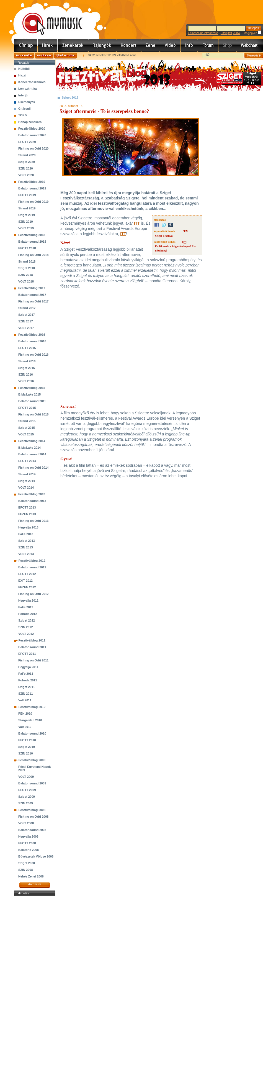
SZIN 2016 (25, 374)
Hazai (22, 75)
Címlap (26, 45)
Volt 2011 (25, 700)
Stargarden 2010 (30, 720)
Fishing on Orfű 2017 (33, 301)
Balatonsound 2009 (32, 783)
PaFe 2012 (25, 607)
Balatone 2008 (28, 849)
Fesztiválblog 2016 (31, 334)
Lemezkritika (27, 88)
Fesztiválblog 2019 (31, 181)
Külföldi (24, 68)
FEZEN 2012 (27, 587)
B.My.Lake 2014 (29, 447)
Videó (170, 45)
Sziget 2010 (26, 746)
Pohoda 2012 (27, 613)
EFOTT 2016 (27, 348)
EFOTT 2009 (27, 790)
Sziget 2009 (26, 796)
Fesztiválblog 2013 (31, 494)
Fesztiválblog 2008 (32, 810)
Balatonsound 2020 (32, 135)
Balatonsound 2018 (32, 241)
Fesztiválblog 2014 (31, 441)
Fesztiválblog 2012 (32, 560)
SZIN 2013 (25, 547)
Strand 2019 (26, 208)
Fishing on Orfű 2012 (33, 594)
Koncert (128, 45)
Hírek (48, 45)
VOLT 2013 (26, 554)
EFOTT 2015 (27, 407)
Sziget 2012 (26, 620)
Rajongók (102, 45)
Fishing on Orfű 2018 (33, 254)
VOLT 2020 (26, 175)
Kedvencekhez (24, 55)
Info (189, 45)
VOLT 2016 (26, 381)
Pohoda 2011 (27, 680)
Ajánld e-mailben (65, 55)
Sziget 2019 (26, 215)
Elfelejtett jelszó (230, 33)
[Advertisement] (34, 980)
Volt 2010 (25, 726)
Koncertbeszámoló (31, 82)
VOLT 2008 (26, 823)
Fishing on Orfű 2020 (33, 148)
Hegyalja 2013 (28, 527)
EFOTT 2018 (27, 248)
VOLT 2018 (26, 281)
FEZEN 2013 (27, 514)
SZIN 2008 (25, 869)
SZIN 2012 (25, 627)
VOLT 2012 (26, 633)
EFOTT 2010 (27, 740)
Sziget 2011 (26, 687)
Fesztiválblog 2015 (31, 387)
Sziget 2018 (26, 268)
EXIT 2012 (25, 580)
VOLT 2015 (26, 434)
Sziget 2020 (26, 161)
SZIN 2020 (25, 168)
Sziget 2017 (26, 314)
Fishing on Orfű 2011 (33, 660)
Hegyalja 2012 (28, 600)
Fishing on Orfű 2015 (33, 414)
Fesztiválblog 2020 (31, 128)
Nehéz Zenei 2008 (31, 876)
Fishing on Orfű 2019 (33, 201)
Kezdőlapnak (44, 55)
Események (26, 102)
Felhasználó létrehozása (203, 33)
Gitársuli (24, 108)
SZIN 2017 (25, 321)
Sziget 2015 (26, 427)
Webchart (250, 45)
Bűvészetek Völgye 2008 (35, 856)
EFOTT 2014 (27, 461)
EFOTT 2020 (27, 141)
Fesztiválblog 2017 (31, 288)
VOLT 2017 (26, 328)
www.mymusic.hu (48, 18)
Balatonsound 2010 (32, 733)
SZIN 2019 (25, 221)
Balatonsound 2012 (32, 567)
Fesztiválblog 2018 (31, 235)
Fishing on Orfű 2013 (33, 520)
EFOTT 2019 (27, 195)
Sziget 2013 (26, 540)
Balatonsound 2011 (32, 647)
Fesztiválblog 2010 (32, 707)
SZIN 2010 (25, 753)
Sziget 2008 (26, 863)
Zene (150, 45)
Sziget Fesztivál (164, 235)
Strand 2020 (26, 155)
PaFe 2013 (25, 534)
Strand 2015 (26, 421)
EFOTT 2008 (27, 843)
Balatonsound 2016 (32, 341)
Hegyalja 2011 (28, 667)
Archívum (34, 884)
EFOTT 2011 (27, 653)
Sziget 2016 (26, 367)
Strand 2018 (26, 261)
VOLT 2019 (26, 228)
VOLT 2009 (26, 776)
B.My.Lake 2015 (29, 394)
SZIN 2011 (25, 693)
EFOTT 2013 (27, 507)
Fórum (208, 45)
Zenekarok (73, 45)
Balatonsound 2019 (32, 188)
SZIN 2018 (25, 274)
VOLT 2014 (26, 487)
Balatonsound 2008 (32, 830)
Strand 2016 (26, 361)
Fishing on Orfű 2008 (33, 816)
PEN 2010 (25, 713)
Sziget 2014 (26, 481)
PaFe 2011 (25, 673)
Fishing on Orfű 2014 (33, 467)
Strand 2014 (26, 474)
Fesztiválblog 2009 (32, 760)
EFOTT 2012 (27, 574)
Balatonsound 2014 (32, 454)
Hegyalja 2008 (28, 836)
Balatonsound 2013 (32, 500)
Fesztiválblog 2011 (32, 640)
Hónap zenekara (30, 122)
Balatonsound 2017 (32, 294)
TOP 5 (22, 115)
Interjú (23, 95)
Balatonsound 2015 (32, 401)
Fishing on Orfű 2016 (33, 354)
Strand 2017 (26, 308)
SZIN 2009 (25, 803)
